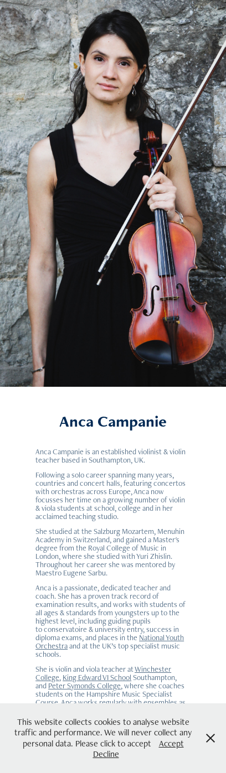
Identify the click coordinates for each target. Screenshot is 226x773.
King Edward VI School (97, 677)
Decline (106, 754)
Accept (171, 743)
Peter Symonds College (84, 686)
